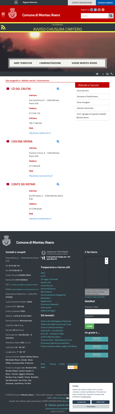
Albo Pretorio (46, 291)
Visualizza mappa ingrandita (95, 297)
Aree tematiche (23, 63)
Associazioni (46, 307)
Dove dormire (82, 90)
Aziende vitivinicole (84, 108)
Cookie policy (86, 397)
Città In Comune (59, 397)
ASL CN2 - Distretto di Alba (52, 333)
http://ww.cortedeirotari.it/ (40, 218)
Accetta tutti (81, 402)
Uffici (43, 272)
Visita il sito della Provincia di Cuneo (56, 324)
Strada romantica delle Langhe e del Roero (59, 346)
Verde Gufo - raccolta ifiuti (52, 330)
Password (89, 316)
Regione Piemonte (30, 2)
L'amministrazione (50, 63)
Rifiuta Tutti (100, 402)
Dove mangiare (83, 102)
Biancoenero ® (69, 401)
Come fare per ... (47, 285)
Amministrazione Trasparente (53, 294)
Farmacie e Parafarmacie (87, 96)
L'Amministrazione (56, 73)
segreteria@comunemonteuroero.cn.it (25, 289)
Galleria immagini (48, 310)
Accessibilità (73, 363)
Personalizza (91, 406)
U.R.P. (43, 276)
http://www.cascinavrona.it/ (41, 175)
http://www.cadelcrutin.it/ (40, 132)
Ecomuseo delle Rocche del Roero (55, 343)
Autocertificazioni (48, 288)
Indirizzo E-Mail (91, 306)
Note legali (43, 365)
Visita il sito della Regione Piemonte (56, 321)
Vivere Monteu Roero (84, 63)
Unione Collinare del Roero (52, 327)
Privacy (53, 363)
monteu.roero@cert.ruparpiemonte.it (24, 284)
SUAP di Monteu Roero (51, 336)
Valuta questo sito (59, 405)
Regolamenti (46, 301)
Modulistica (46, 298)
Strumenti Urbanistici (50, 304)
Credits (62, 363)
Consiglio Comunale (49, 279)
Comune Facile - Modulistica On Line (56, 339)
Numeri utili (46, 282)
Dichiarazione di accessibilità (57, 408)
